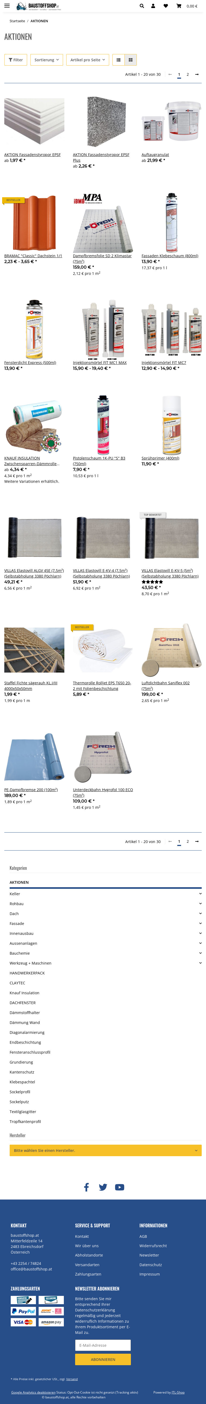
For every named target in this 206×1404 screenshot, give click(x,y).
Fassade (17, 923)
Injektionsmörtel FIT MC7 (164, 362)
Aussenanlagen (23, 943)
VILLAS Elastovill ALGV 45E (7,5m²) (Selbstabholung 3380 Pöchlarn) (34, 573)
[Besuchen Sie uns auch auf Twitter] (103, 1187)
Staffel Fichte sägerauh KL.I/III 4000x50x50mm (30, 685)
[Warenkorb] (187, 6)
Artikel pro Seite (85, 59)
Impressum (149, 1274)
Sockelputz (19, 1101)
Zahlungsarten (88, 1274)
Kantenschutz (22, 1072)
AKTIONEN (19, 882)
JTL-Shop (178, 1392)
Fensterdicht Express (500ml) (30, 362)
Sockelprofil (20, 1091)
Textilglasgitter (23, 1111)
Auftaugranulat (155, 154)
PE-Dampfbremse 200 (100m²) (31, 789)
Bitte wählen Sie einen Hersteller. (44, 1150)
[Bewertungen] (152, 581)
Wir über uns (87, 1245)
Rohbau (17, 903)
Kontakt (82, 1236)
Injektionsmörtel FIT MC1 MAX (100, 362)
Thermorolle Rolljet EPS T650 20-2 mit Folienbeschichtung (102, 685)
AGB (143, 1236)
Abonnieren (103, 1359)
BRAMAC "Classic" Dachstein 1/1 (33, 255)
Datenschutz (150, 1264)
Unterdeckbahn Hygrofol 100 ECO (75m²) (103, 792)
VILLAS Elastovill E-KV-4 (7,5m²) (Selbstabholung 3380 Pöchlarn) (101, 573)
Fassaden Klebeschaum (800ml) (170, 255)
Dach (14, 913)
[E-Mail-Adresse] (103, 1345)
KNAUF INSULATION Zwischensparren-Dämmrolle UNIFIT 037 (30, 461)
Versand (72, 1379)
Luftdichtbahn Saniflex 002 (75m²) (166, 685)
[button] (143, 6)
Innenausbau (22, 933)
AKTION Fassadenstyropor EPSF (32, 154)
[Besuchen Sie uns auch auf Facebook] (86, 1187)
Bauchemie (20, 953)
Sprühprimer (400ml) (160, 458)
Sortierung (44, 59)
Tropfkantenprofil (25, 1121)
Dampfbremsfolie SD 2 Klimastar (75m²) (102, 258)
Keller (15, 893)
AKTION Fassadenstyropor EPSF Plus (101, 157)
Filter (16, 59)
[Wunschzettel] (165, 6)
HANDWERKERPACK (27, 973)
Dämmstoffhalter (25, 1012)
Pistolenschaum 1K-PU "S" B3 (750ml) (99, 461)
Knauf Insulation (24, 992)
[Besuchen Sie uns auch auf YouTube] (119, 1187)
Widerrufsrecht (153, 1245)
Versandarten (87, 1264)
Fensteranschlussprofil (30, 1052)
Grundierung (21, 1062)
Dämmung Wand (25, 1022)
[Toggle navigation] (7, 3)
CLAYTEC (17, 982)
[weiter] (197, 74)
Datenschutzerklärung (95, 1309)
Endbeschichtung (25, 1042)
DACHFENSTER (23, 1002)
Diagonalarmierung (27, 1032)
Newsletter (149, 1255)
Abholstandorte (89, 1255)
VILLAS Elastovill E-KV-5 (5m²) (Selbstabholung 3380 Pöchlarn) (170, 573)
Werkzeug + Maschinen (31, 963)
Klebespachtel (22, 1081)
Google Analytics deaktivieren (33, 1392)
